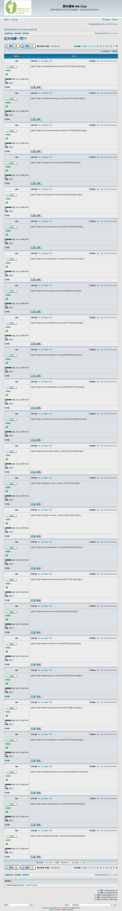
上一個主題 (104, 51)
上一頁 (83, 46)
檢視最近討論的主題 (29, 29)
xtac (27, 885)
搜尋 (115, 20)
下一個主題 (113, 51)
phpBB (53, 908)
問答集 (106, 20)
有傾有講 (17, 33)
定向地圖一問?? (15, 38)
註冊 (14, 20)
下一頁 (115, 46)
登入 (7, 20)
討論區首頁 (9, 33)
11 (104, 46)
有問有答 (26, 33)
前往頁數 (77, 46)
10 (100, 46)
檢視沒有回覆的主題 (12, 29)
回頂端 (7, 87)
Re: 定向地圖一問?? (45, 61)
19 (111, 46)
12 (107, 46)
